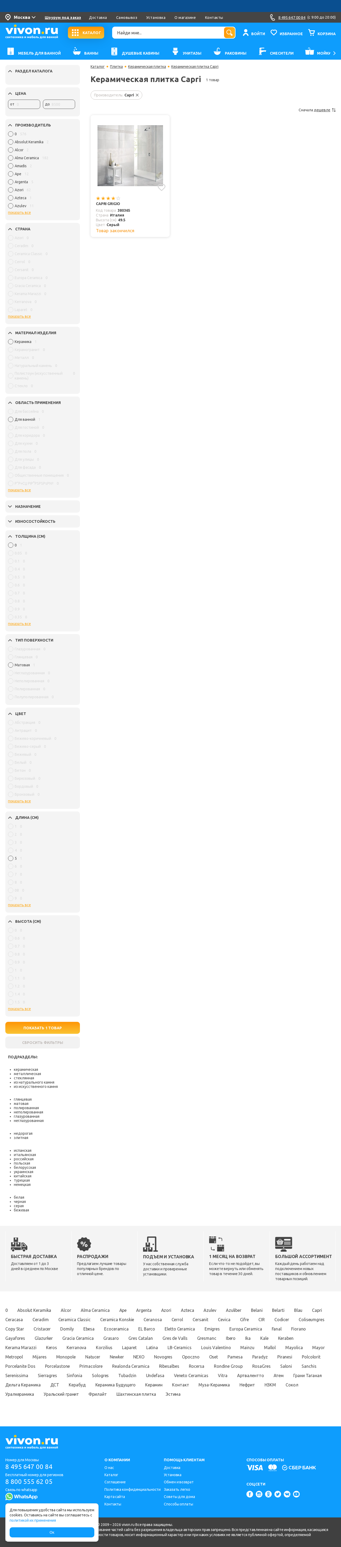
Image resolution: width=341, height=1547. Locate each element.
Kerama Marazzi (20, 1347)
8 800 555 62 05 (28, 1481)
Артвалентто (250, 1375)
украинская (23, 1172)
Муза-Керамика (214, 1384)
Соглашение (115, 1482)
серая (19, 1206)
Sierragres (47, 1375)
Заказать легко (177, 1489)
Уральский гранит (61, 1394)
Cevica (224, 1319)
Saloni (286, 1366)
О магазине (185, 17)
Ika (248, 1338)
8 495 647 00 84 (28, 1466)
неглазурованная (29, 1121)
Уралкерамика (19, 1394)
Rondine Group (228, 1366)
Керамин (154, 1384)
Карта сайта (114, 1497)
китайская (22, 1176)
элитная (21, 1138)
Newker (117, 1356)
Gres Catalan (140, 1338)
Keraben (286, 1338)
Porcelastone (57, 1366)
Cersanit (200, 1319)
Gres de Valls (175, 1338)
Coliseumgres (311, 1319)
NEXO (138, 1356)
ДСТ (54, 1384)
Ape (123, 1310)
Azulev (210, 1310)
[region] (41, 171)
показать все (19, 212)
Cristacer (42, 1328)
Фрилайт (97, 1394)
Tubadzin (127, 1375)
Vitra (223, 1375)
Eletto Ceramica (180, 1328)
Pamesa (235, 1356)
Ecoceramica (116, 1328)
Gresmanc (206, 1338)
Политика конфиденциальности (132, 1489)
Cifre (244, 1319)
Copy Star (14, 1328)
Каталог (98, 66)
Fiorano (298, 1328)
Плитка (116, 66)
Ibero (231, 1338)
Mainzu (247, 1347)
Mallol (270, 1347)
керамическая (26, 1069)
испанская (22, 1150)
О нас (109, 1468)
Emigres (212, 1328)
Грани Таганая (307, 1375)
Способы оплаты (178, 1504)
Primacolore (91, 1366)
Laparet (129, 1347)
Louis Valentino (216, 1347)
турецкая (22, 1180)
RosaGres (261, 1366)
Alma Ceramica (95, 1310)
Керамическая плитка (147, 66)
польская (22, 1163)
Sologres (100, 1375)
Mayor (318, 1347)
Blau (298, 1310)
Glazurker (44, 1338)
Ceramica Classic (74, 1319)
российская (24, 1159)
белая (19, 1197)
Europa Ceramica (245, 1328)
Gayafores (15, 1338)
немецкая (22, 1184)
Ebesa (89, 1328)
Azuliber (233, 1310)
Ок (52, 1532)
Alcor (66, 1310)
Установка (155, 17)
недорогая (23, 1133)
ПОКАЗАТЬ (42, 1028)
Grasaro (111, 1338)
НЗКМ (270, 1384)
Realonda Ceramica (130, 1366)
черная (20, 1201)
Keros (51, 1347)
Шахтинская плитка (136, 1394)
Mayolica (294, 1347)
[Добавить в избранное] (161, 187)
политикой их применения (33, 1520)
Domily (67, 1328)
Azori (166, 1310)
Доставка (98, 17)
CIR (261, 1319)
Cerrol (177, 1319)
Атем (279, 1375)
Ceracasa (14, 1319)
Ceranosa (153, 1319)
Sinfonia (74, 1375)
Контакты (214, 17)
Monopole (66, 1356)
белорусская (25, 1167)
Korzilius (104, 1347)
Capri (317, 1310)
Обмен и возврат (179, 1482)
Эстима (173, 1394)
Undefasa (155, 1375)
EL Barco (146, 1328)
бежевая (21, 1210)
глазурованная (26, 1116)
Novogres (163, 1356)
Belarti (278, 1310)
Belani (256, 1310)
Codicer (281, 1319)
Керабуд (77, 1384)
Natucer (92, 1356)
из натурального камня (34, 1082)
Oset (213, 1356)
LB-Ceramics (180, 1347)
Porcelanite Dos (20, 1366)
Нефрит (247, 1384)
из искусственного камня (36, 1086)
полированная (26, 1108)
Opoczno (190, 1356)
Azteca (187, 1310)
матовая (21, 1103)
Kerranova (76, 1347)
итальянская (25, 1155)
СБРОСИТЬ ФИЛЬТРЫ (42, 1042)
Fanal (277, 1328)
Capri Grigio (108, 204)
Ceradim (40, 1319)
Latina (152, 1347)
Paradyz (260, 1356)
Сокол (292, 1384)
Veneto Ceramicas (191, 1375)
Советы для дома (179, 1497)
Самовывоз (126, 17)
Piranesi (284, 1356)
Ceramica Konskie (117, 1319)
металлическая (27, 1074)
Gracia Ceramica (78, 1338)
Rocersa (196, 1366)
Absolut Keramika (34, 1310)
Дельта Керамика (23, 1384)
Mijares (39, 1356)
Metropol (14, 1356)
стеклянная (24, 1078)
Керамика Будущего (115, 1384)
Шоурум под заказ (63, 17)
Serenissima (16, 1375)
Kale (264, 1338)
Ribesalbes (169, 1366)
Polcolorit (311, 1356)
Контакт (180, 1384)
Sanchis (309, 1366)
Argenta (143, 1310)
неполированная (28, 1112)
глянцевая (23, 1099)
